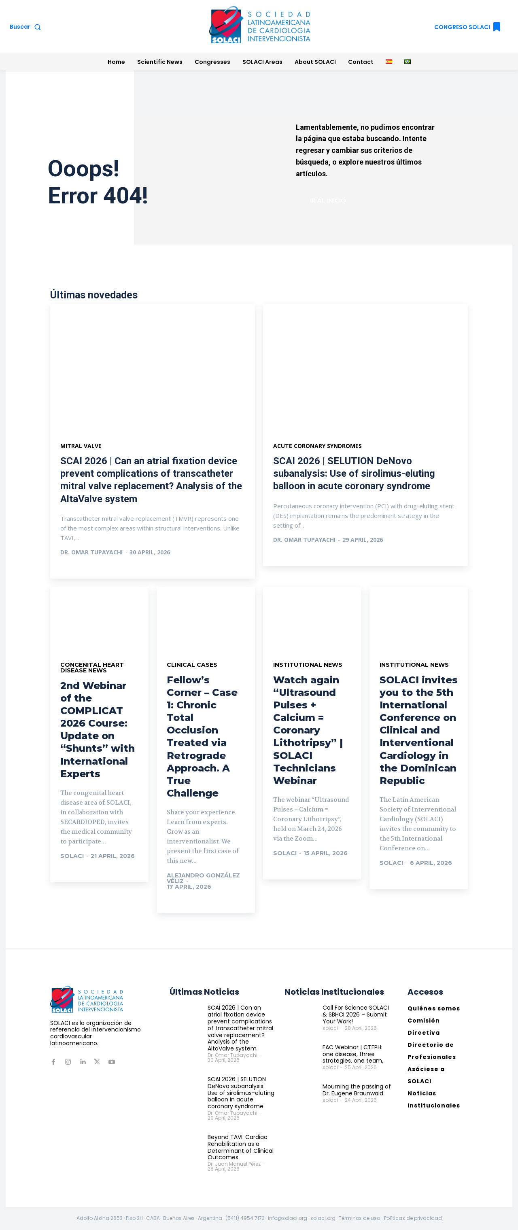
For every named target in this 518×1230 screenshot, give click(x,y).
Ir (72, 872)
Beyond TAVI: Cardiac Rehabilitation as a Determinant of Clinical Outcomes (241, 1147)
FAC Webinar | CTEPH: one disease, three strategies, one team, (353, 1054)
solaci (72, 856)
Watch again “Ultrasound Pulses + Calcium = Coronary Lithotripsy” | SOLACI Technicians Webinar (308, 730)
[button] (27, 26)
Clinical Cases (192, 665)
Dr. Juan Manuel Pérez (234, 1163)
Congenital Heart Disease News (92, 667)
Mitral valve (81, 446)
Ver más (81, 568)
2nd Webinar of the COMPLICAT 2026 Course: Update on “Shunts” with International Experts (97, 730)
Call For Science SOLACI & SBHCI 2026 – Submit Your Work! (356, 1014)
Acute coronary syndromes (317, 446)
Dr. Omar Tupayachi (91, 552)
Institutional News (307, 665)
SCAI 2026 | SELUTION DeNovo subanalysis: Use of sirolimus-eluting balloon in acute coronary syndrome (354, 473)
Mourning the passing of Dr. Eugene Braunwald (357, 1089)
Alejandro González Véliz (203, 878)
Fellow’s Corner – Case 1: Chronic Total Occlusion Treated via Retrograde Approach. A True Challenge (202, 736)
